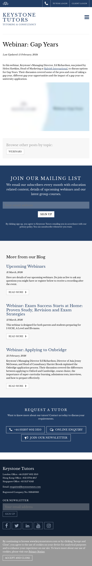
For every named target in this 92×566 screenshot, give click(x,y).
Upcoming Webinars (26, 266)
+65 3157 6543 (27, 481)
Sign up (46, 214)
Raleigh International (56, 68)
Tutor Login (60, 3)
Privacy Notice (37, 551)
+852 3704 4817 (29, 478)
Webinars (15, 151)
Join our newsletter (46, 437)
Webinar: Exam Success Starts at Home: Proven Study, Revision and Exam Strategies (44, 309)
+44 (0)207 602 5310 (25, 429)
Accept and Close (17, 558)
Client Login (79, 3)
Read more (18, 292)
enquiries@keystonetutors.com (25, 487)
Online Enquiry (66, 429)
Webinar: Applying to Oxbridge (36, 350)
